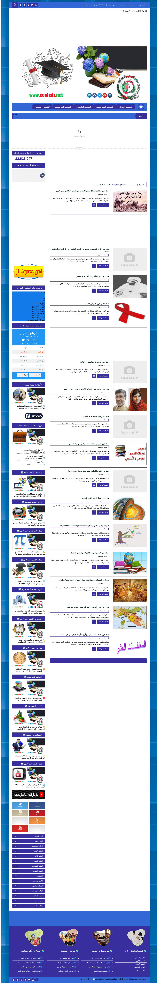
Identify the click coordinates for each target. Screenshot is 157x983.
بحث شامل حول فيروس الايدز (97, 304)
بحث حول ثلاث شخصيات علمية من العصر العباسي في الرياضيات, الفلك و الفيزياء (80, 250)
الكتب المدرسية (37, 881)
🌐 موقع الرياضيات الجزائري (66, 962)
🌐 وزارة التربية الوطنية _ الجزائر (99, 958)
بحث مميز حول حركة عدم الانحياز (95, 416)
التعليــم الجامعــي (62, 107)
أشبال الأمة (38, 841)
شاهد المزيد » (102, 205)
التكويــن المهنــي (41, 107)
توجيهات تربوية (37, 901)
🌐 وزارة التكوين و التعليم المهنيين (98, 967)
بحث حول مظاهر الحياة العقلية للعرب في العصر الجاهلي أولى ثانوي (82, 191)
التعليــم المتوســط (104, 107)
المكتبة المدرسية (36, 891)
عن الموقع (111, 5)
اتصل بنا (85, 5)
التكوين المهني (37, 871)
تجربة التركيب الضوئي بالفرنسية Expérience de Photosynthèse (84, 525)
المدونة (131, 5)
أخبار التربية (38, 836)
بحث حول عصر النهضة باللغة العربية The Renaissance (87, 607)
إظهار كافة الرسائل (103, 184)
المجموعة (122, 5)
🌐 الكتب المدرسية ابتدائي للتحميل (30, 958)
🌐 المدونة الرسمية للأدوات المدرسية (29, 967)
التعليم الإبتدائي (37, 851)
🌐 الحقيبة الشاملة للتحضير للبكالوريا (29, 962)
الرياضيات (39, 876)
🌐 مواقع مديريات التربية (101, 971)
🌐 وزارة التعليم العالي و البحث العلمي (97, 962)
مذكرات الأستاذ (37, 906)
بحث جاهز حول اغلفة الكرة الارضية (95, 498)
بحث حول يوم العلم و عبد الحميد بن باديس (92, 276)
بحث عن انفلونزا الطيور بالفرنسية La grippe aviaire (88, 471)
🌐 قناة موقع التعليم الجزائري (66, 967)
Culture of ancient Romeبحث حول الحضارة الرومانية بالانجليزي (83, 580)
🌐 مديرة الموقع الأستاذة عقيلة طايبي (29, 971)
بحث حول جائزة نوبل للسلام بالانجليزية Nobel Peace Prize (86, 389)
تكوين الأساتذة (37, 896)
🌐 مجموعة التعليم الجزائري (66, 971)
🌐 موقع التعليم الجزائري (67, 958)
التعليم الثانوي (37, 856)
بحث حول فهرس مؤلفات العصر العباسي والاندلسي (88, 444)
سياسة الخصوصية (98, 5)
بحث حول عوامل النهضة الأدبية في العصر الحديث (89, 553)
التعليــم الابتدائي (125, 107)
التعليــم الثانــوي (83, 107)
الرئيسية (141, 5)
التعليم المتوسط (36, 866)
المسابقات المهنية (36, 886)
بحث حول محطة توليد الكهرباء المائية (94, 362)
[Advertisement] (78, 29)
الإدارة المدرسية (36, 846)
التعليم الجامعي (37, 861)
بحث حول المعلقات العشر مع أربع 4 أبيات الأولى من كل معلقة (84, 635)
